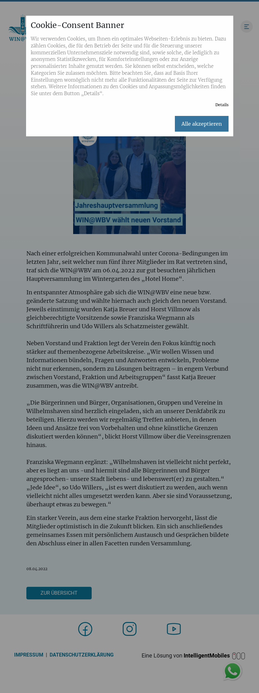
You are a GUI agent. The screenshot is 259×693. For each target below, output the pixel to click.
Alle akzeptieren (201, 124)
